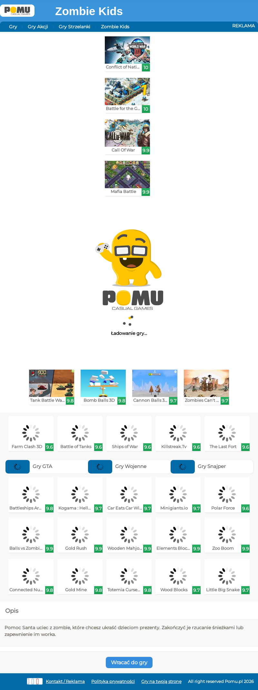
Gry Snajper (198, 466)
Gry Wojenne (117, 466)
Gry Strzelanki (74, 27)
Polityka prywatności (113, 681)
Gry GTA (28, 466)
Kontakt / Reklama (65, 681)
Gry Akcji (38, 27)
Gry (13, 27)
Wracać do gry (129, 662)
